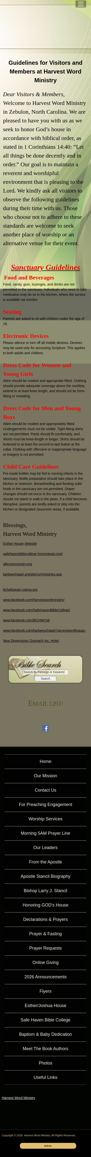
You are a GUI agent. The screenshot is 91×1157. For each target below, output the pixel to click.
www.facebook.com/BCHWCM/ (26, 620)
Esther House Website (20, 544)
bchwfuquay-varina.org (20, 590)
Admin (48, 1145)
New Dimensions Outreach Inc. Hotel (31, 641)
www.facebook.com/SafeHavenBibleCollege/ (36, 610)
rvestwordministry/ (51, 600)
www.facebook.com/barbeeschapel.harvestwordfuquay (44, 630)
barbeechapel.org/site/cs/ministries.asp (32, 574)
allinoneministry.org (17, 564)
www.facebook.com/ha (20, 600)
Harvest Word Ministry (18, 1098)
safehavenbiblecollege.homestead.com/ (33, 554)
